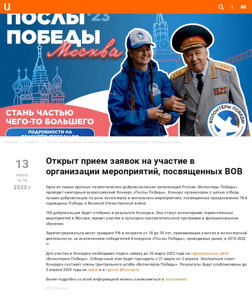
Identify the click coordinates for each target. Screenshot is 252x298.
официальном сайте (210, 253)
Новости (32, 142)
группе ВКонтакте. (123, 270)
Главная (10, 142)
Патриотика (58, 288)
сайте (93, 270)
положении (176, 279)
